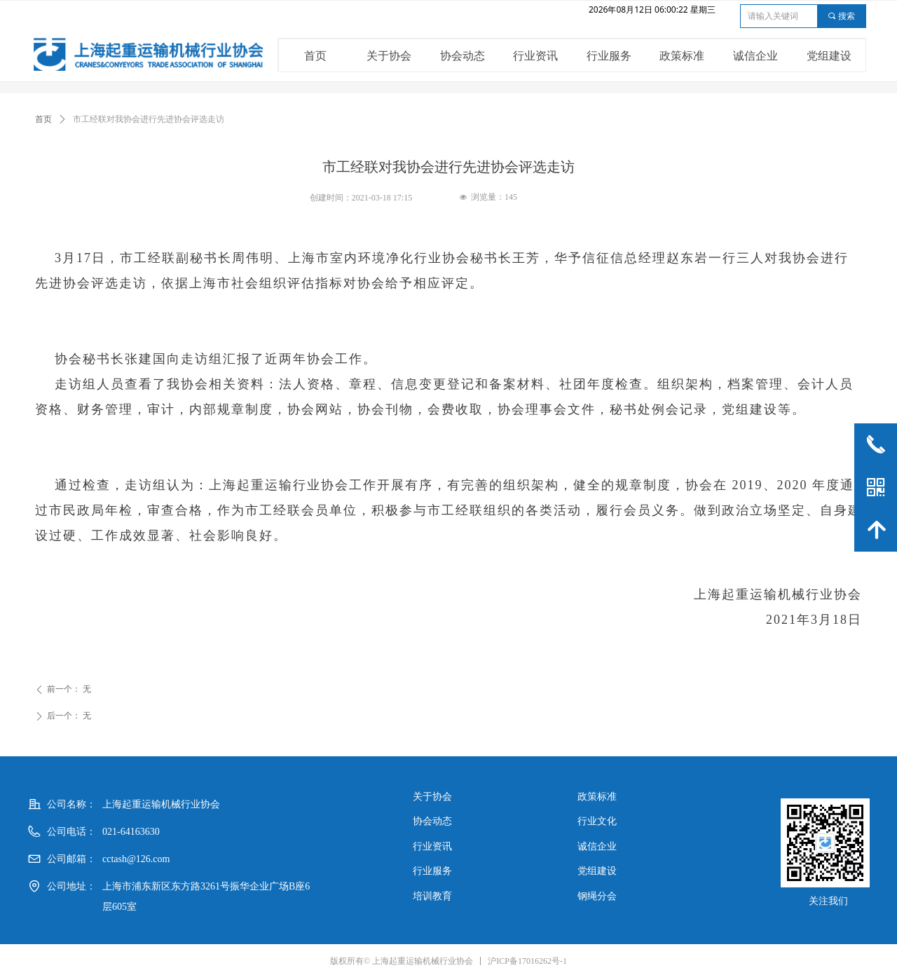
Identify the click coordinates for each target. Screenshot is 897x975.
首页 (43, 119)
